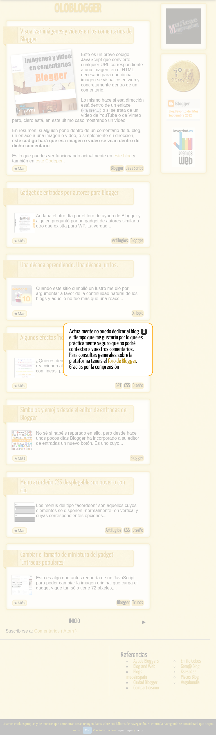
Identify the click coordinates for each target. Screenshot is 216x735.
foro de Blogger (122, 361)
